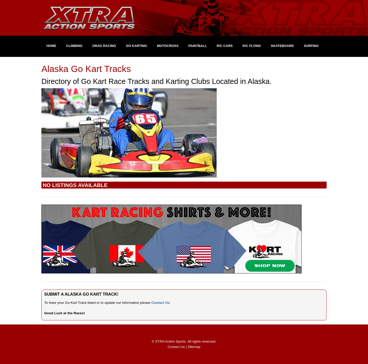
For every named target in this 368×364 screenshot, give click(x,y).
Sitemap (194, 347)
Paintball (197, 46)
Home (51, 46)
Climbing (74, 46)
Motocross (167, 46)
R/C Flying (252, 46)
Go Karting (136, 46)
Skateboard (282, 46)
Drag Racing (104, 46)
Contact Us (160, 303)
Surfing (311, 46)
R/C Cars (225, 46)
